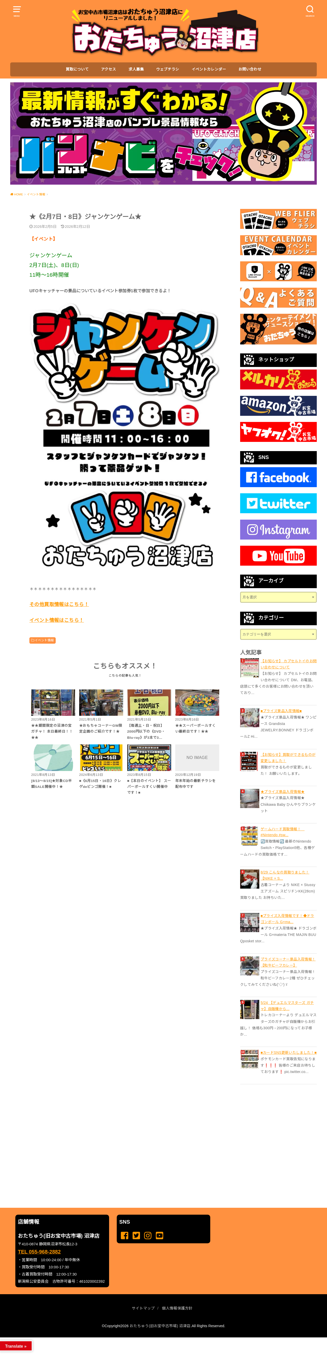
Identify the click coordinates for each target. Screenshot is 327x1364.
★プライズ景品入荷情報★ (283, 792)
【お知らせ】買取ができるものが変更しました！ (288, 758)
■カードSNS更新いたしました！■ (289, 1052)
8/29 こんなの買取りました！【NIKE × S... (285, 875)
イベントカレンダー (209, 69)
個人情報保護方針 (177, 1308)
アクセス (108, 69)
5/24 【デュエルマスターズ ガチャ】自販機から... (287, 1006)
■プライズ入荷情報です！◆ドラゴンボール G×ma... (287, 919)
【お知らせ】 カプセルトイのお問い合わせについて (289, 664)
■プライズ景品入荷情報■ (281, 711)
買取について (77, 69)
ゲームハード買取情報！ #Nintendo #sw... (283, 832)
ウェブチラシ (167, 69)
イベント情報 (44, 640)
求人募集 (136, 69)
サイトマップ (143, 1308)
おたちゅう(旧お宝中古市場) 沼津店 (160, 1326)
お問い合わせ (249, 69)
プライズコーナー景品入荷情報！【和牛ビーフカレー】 (288, 962)
